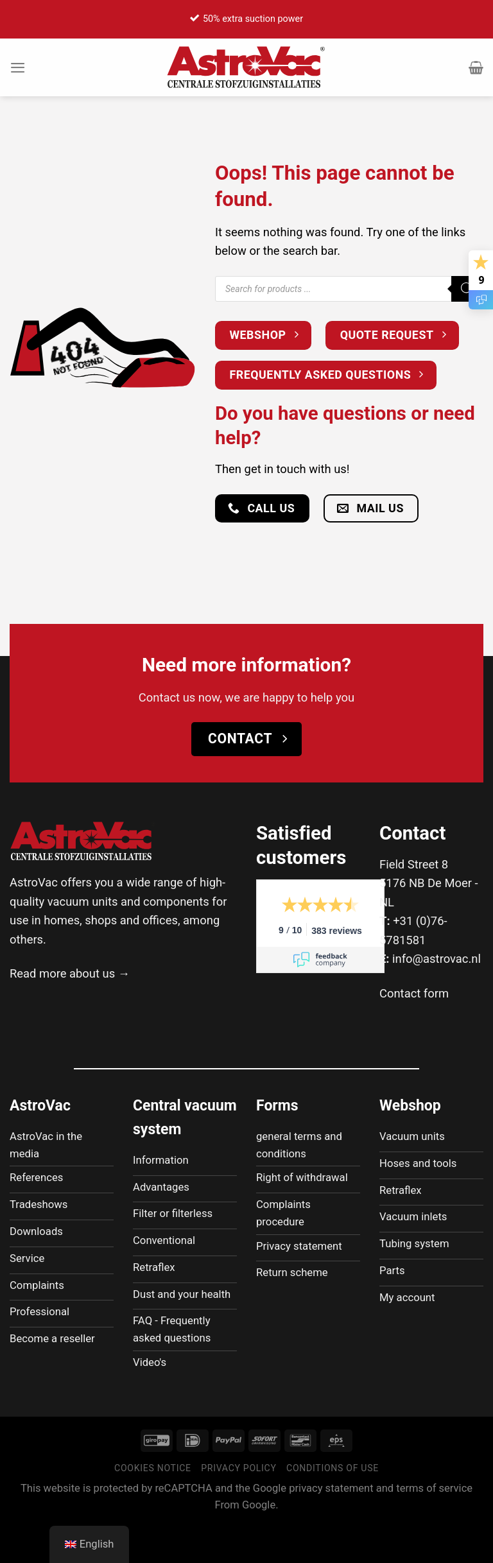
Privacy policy (238, 1507)
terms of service (434, 1527)
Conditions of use (332, 1507)
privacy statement (331, 1527)
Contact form (414, 993)
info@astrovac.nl (436, 958)
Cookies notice (152, 1507)
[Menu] (19, 67)
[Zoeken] (467, 289)
